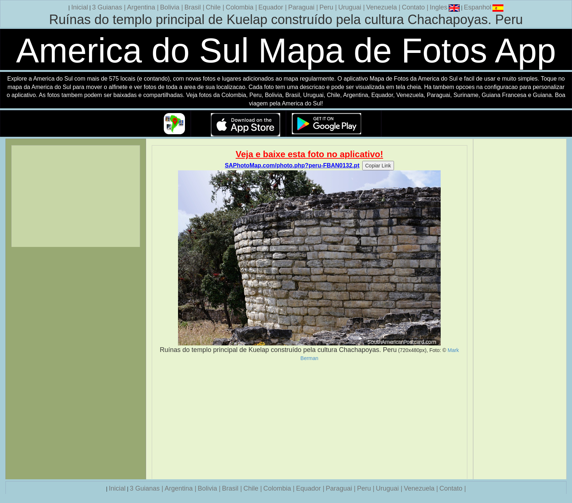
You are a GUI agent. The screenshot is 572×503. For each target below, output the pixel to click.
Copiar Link (378, 166)
